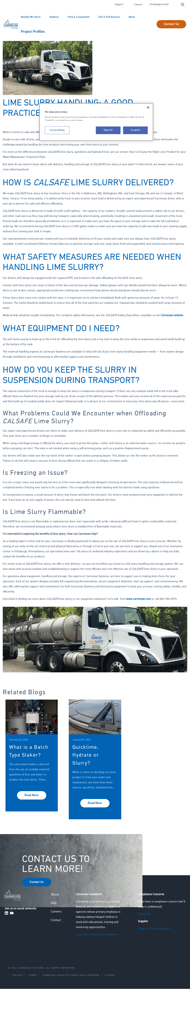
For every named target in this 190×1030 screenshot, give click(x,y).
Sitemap (109, 1016)
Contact (56, 958)
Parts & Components (81, 16)
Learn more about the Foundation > (96, 972)
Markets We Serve (33, 16)
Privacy (18, 1016)
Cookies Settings (57, 130)
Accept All (135, 130)
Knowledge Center (160, 4)
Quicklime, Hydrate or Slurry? (85, 760)
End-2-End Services (112, 16)
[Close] (148, 107)
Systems (57, 16)
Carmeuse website (172, 294)
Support (119, 4)
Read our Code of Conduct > (152, 966)
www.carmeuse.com (138, 578)
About (134, 16)
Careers (138, 4)
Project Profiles (31, 29)
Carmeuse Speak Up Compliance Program (70, 1016)
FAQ (54, 941)
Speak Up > (143, 952)
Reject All (108, 130)
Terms (33, 1016)
